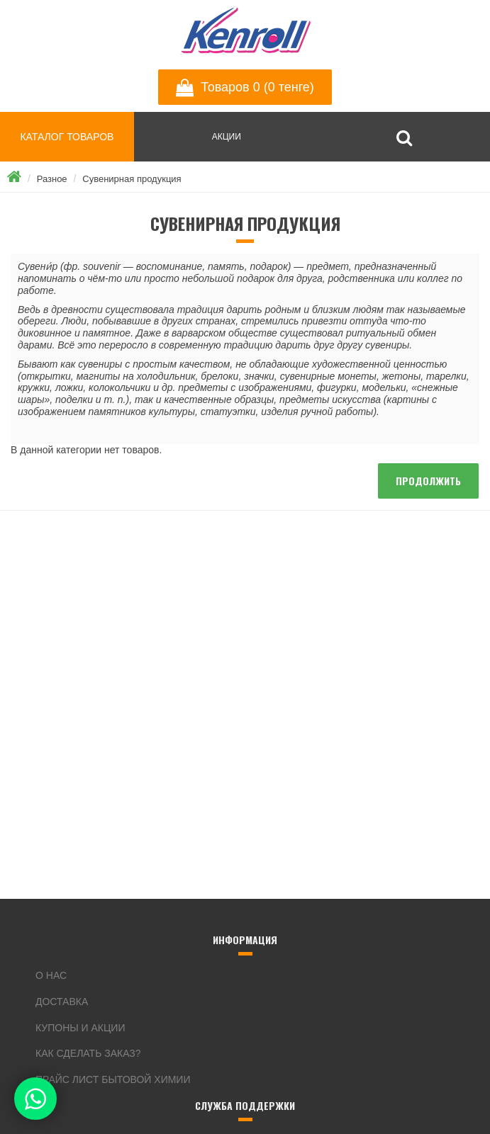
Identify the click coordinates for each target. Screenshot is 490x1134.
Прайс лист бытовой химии (113, 1079)
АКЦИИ (226, 137)
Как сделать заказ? (88, 1053)
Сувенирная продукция (131, 179)
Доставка (61, 1001)
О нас (51, 975)
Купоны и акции (80, 1027)
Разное (52, 179)
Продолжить (428, 480)
